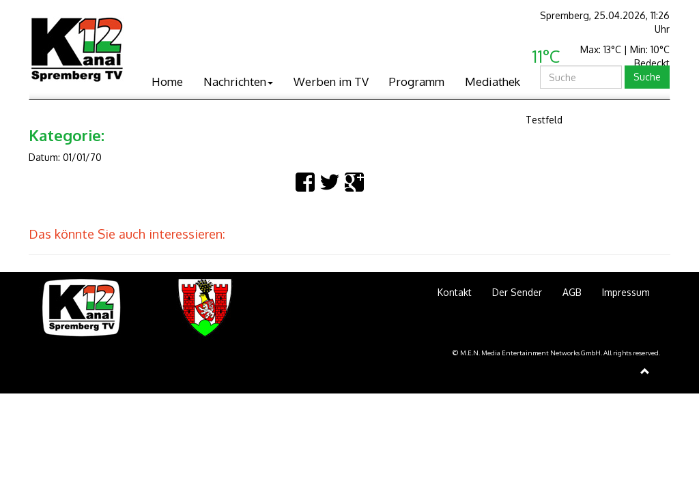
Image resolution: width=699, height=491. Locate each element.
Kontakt (455, 292)
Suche (647, 77)
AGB (572, 292)
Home (167, 81)
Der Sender (517, 292)
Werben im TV (331, 81)
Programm (416, 81)
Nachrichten (238, 81)
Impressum (626, 292)
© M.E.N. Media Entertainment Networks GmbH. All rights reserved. (556, 352)
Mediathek (492, 81)
